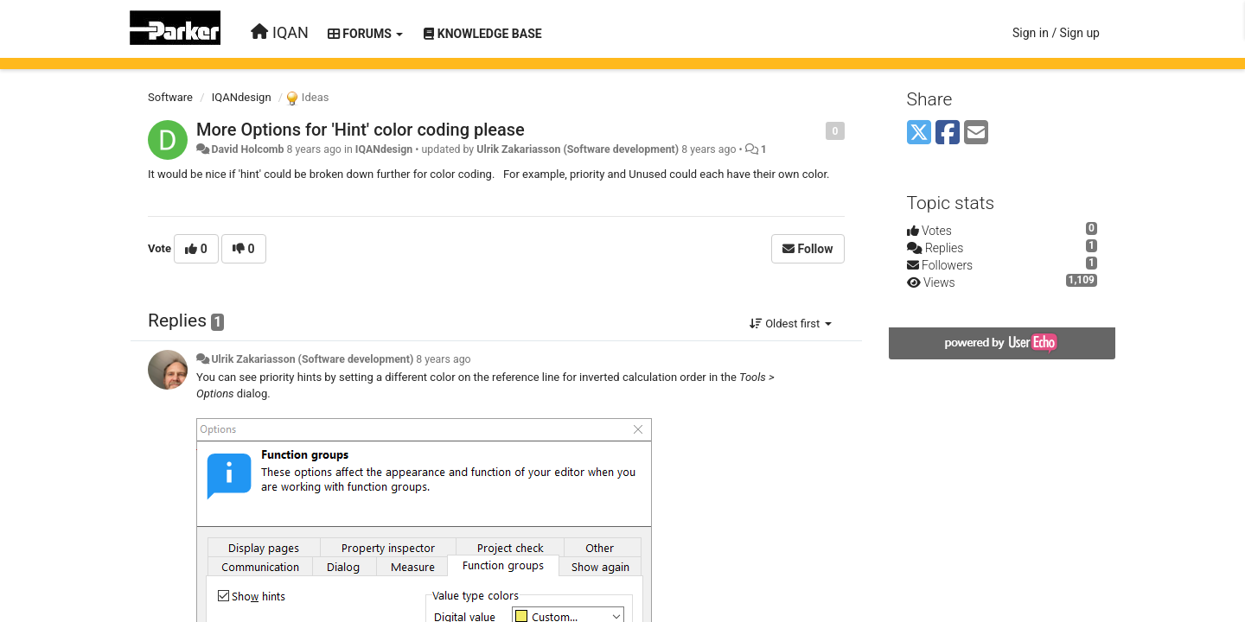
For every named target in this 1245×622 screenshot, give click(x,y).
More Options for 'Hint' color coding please (360, 129)
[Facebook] (947, 133)
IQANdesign (241, 97)
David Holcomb (247, 149)
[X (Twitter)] (919, 133)
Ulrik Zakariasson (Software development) (577, 149)
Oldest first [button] (791, 323)
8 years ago (443, 359)
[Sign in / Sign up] (1056, 33)
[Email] (976, 133)
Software (170, 97)
